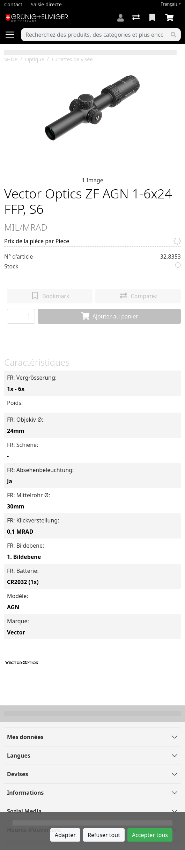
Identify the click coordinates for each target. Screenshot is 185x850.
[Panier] (171, 17)
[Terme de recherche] (94, 34)
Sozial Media (24, 811)
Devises (17, 774)
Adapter (65, 835)
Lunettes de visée (72, 59)
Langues (18, 755)
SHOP (11, 59)
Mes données (25, 737)
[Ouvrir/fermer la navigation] (12, 34)
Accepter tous (150, 835)
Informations (25, 792)
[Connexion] (120, 17)
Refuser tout (104, 835)
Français (169, 4)
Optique (34, 59)
